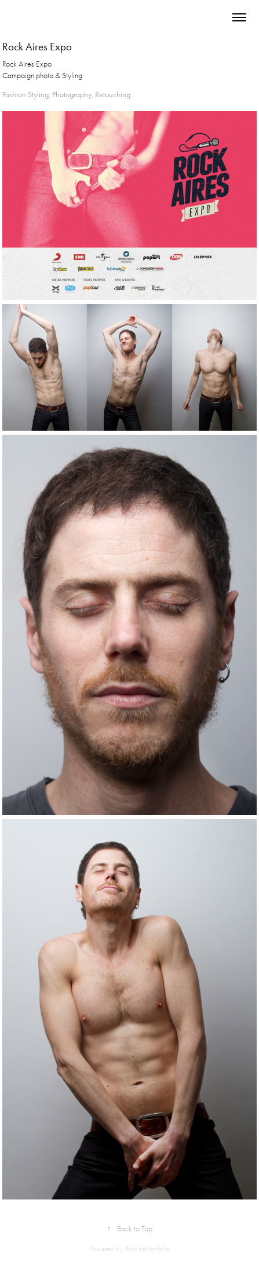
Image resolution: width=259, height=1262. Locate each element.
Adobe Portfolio (147, 1248)
